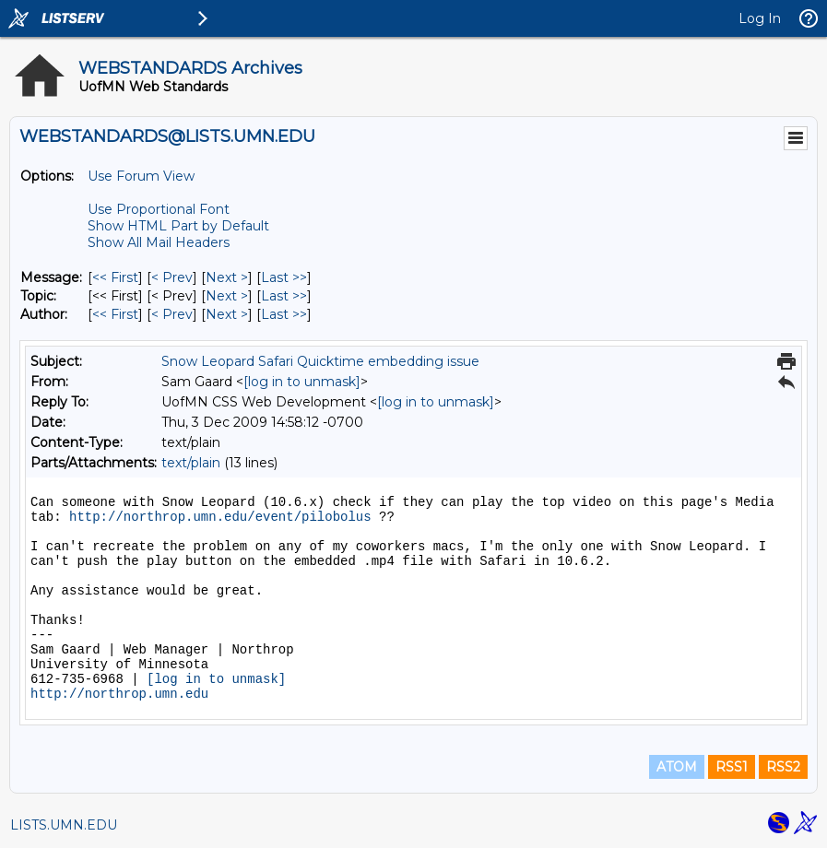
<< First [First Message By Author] (115, 314)
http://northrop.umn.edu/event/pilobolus (220, 517)
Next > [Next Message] (227, 277)
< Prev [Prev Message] (172, 277)
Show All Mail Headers (159, 242)
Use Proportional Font (159, 209)
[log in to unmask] (301, 381)
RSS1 (731, 767)
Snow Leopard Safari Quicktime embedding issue (320, 361)
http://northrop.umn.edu (119, 694)
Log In (759, 18)
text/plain (190, 462)
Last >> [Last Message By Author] (284, 314)
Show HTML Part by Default (178, 226)
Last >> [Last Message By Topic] (284, 296)
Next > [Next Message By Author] (227, 314)
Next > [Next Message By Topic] (227, 296)
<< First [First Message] (115, 277)
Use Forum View (141, 176)
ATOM (676, 767)
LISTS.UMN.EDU (63, 825)
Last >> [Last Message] (284, 277)
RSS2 (783, 767)
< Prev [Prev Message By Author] (172, 314)
